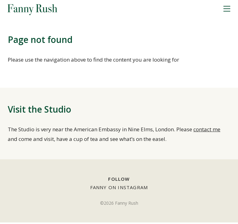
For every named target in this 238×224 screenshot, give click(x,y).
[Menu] (227, 9)
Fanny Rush (32, 9)
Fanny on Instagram (119, 187)
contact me (206, 129)
